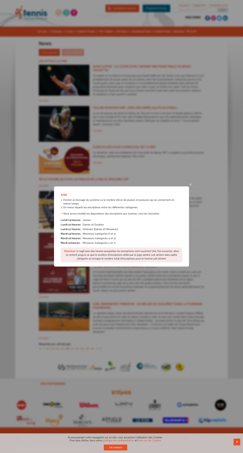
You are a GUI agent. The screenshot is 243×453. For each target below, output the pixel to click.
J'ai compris (115, 447)
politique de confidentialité (118, 440)
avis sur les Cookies (150, 440)
